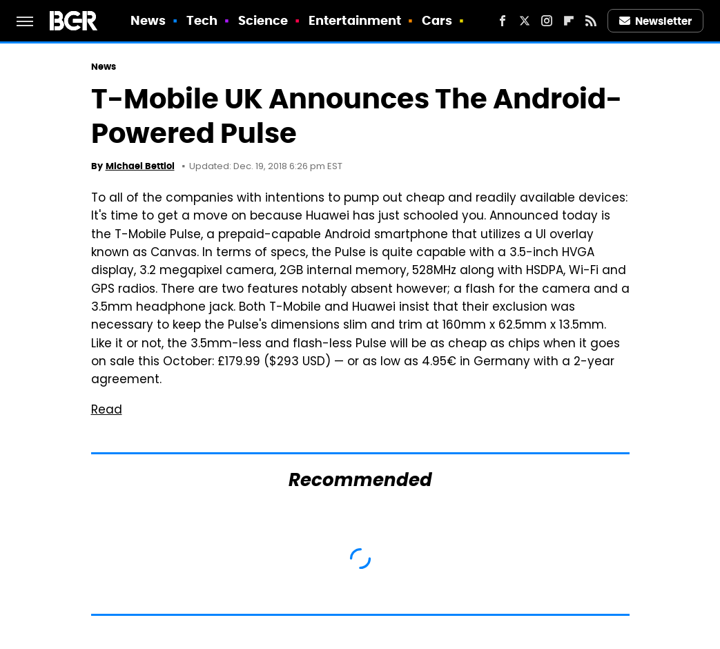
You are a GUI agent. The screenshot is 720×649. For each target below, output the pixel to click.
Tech (201, 20)
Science (263, 20)
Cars (437, 20)
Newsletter (655, 21)
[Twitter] (524, 20)
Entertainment (355, 20)
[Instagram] (546, 20)
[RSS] (590, 20)
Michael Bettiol (140, 166)
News (148, 20)
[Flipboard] (568, 20)
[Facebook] (502, 20)
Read (106, 410)
